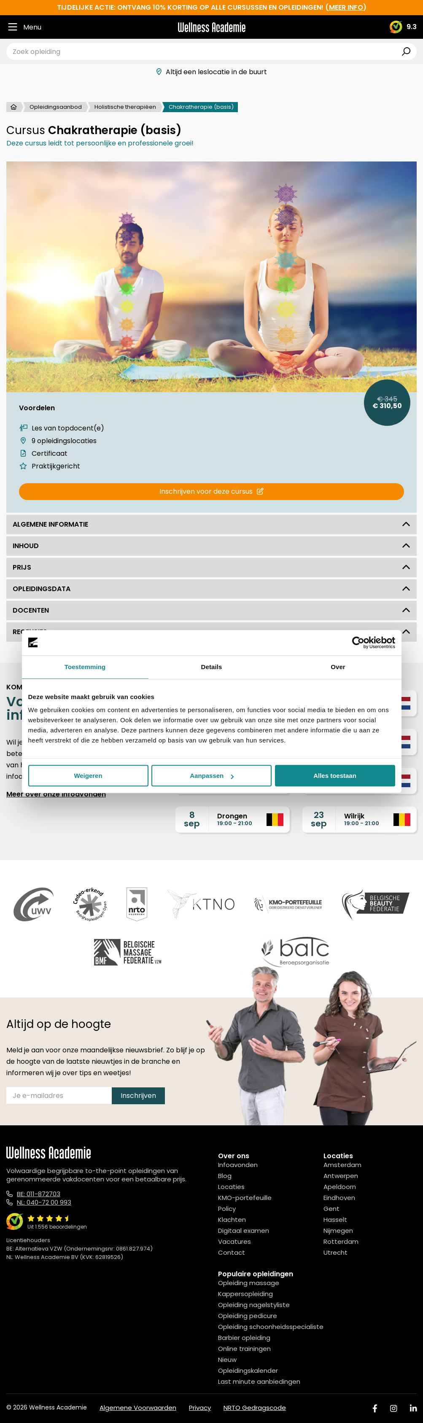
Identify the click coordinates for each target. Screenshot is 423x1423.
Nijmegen (338, 1230)
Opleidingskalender (248, 1370)
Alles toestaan (334, 775)
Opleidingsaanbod (56, 107)
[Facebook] (374, 1408)
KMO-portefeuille (245, 1197)
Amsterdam (342, 1164)
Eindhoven (339, 1197)
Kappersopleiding (245, 1293)
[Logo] (211, 27)
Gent (331, 1208)
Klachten (232, 1219)
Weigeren (88, 775)
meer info (346, 7)
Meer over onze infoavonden (56, 794)
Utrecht (335, 1252)
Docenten (211, 610)
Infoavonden (238, 1164)
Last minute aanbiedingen (259, 1381)
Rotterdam (340, 1241)
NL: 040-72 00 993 (44, 1202)
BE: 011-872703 (38, 1193)
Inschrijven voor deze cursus (211, 491)
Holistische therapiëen (125, 107)
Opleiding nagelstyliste (254, 1304)
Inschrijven (138, 1095)
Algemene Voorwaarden (138, 1407)
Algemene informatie (211, 524)
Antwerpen (340, 1175)
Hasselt (335, 1219)
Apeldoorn (339, 1186)
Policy (227, 1208)
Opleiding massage (248, 1282)
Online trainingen (244, 1348)
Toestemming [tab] (85, 666)
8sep (192, 819)
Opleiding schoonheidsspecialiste (270, 1326)
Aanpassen (212, 775)
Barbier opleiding (244, 1337)
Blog (225, 1175)
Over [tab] (338, 666)
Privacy (200, 1407)
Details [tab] (211, 666)
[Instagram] (393, 1408)
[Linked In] (413, 1408)
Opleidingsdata (211, 589)
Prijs (211, 567)
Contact (231, 1252)
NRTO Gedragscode (255, 1407)
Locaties (231, 1186)
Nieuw (227, 1359)
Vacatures (234, 1241)
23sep (319, 819)
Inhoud (211, 546)
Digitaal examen (243, 1230)
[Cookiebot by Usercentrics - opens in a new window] (358, 642)
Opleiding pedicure (247, 1315)
